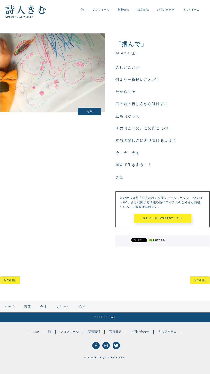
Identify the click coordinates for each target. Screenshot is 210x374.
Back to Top (104, 317)
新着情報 (123, 9)
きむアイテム (191, 9)
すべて (10, 306)
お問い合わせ (165, 9)
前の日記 (10, 280)
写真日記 (143, 9)
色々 (82, 306)
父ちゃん (63, 306)
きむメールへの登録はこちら (163, 218)
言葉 (27, 306)
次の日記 (200, 280)
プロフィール (101, 9)
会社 (43, 306)
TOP (36, 331)
